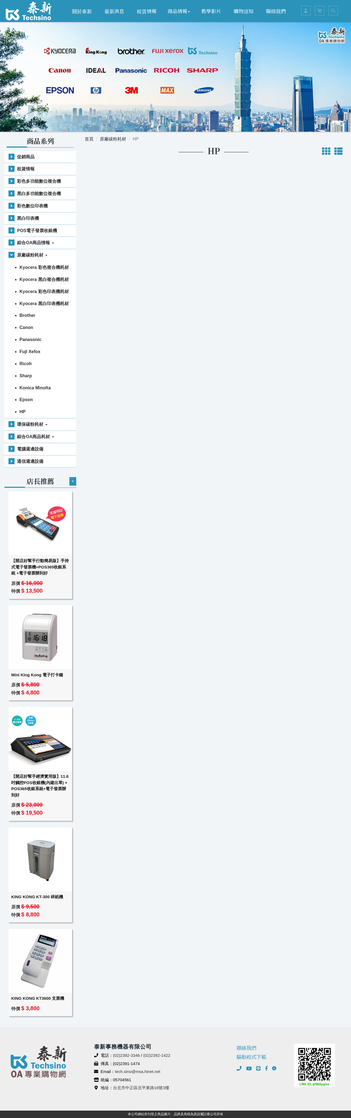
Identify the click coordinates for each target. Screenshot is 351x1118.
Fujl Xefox (29, 351)
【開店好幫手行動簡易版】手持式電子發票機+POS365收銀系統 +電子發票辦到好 (40, 566)
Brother (27, 315)
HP (22, 411)
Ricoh (25, 363)
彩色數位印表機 (32, 206)
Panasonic (30, 339)
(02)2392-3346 (126, 1055)
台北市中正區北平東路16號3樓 (141, 1087)
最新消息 (114, 11)
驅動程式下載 (251, 1057)
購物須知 (243, 11)
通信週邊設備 (30, 461)
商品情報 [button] (179, 11)
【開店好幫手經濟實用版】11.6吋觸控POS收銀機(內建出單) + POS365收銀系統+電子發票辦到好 (40, 785)
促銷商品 (26, 156)
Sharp (25, 375)
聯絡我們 (276, 11)
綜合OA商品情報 (35, 242)
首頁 (89, 139)
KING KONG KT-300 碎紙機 (37, 896)
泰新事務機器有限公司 (28, 11)
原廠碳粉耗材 (32, 255)
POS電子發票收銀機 (37, 230)
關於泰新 (82, 11)
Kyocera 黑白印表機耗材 (44, 303)
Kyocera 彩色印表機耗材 (44, 291)
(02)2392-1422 (156, 1055)
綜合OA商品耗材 (35, 436)
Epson (26, 399)
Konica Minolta (35, 387)
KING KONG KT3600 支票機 (37, 998)
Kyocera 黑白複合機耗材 (44, 279)
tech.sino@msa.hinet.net (137, 1071)
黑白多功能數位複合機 (39, 193)
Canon (26, 327)
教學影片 (211, 11)
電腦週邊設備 (30, 449)
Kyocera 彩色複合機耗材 (44, 267)
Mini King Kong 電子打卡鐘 (37, 674)
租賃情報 (147, 11)
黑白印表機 (28, 218)
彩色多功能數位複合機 (39, 181)
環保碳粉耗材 (32, 424)
